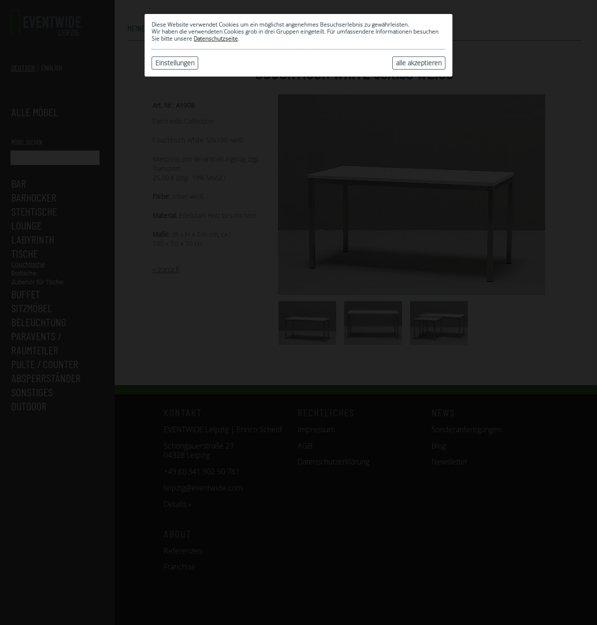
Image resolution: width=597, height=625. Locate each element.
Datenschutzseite (216, 38)
